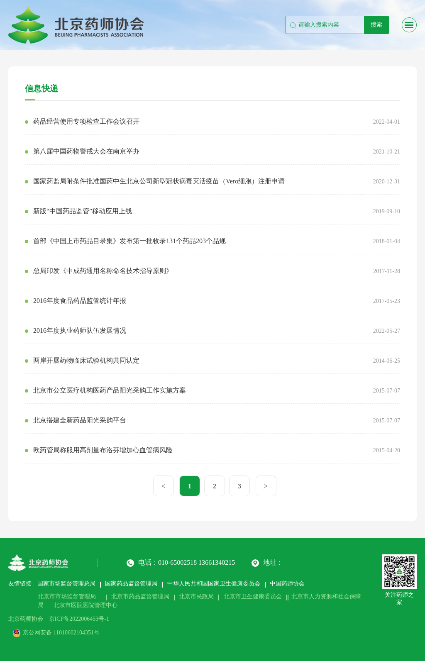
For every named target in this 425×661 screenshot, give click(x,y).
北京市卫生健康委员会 (253, 596)
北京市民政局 (196, 596)
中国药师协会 (287, 584)
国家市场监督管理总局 (66, 584)
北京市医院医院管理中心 (85, 605)
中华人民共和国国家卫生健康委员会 (213, 584)
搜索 (376, 25)
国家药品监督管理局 (131, 584)
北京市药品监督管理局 (140, 596)
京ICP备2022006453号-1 (79, 619)
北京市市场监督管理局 (67, 596)
